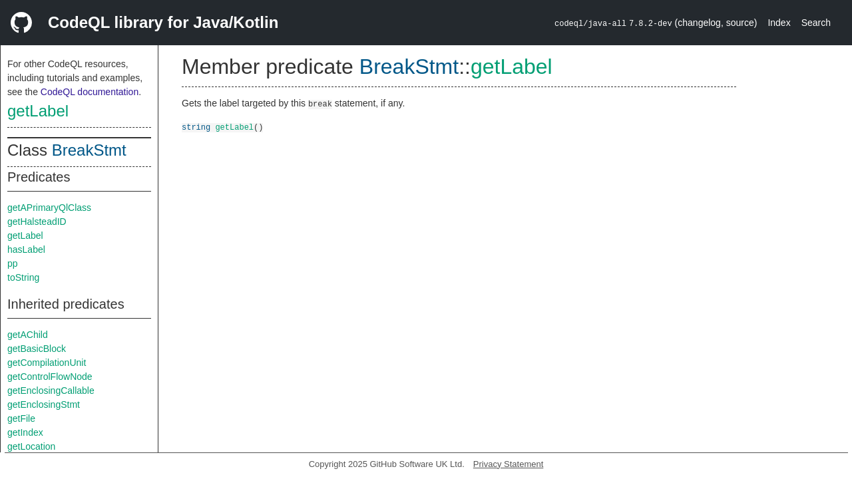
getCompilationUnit (46, 362)
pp (12, 263)
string (196, 126)
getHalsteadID (37, 221)
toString (23, 277)
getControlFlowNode (50, 376)
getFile (21, 418)
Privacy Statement (508, 464)
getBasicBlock (36, 348)
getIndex (25, 432)
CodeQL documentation (89, 91)
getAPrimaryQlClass (49, 207)
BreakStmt (89, 150)
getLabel (38, 111)
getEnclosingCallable (51, 390)
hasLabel (26, 249)
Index (778, 22)
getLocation (31, 446)
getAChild (27, 334)
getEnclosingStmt (43, 404)
